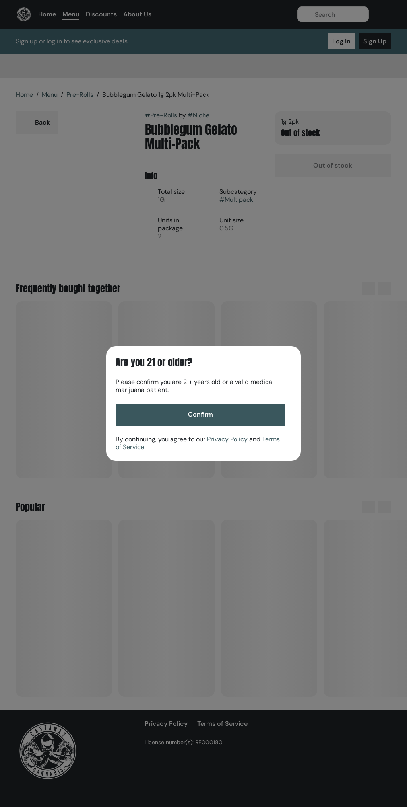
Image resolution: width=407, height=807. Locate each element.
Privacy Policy (227, 439)
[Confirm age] (200, 415)
